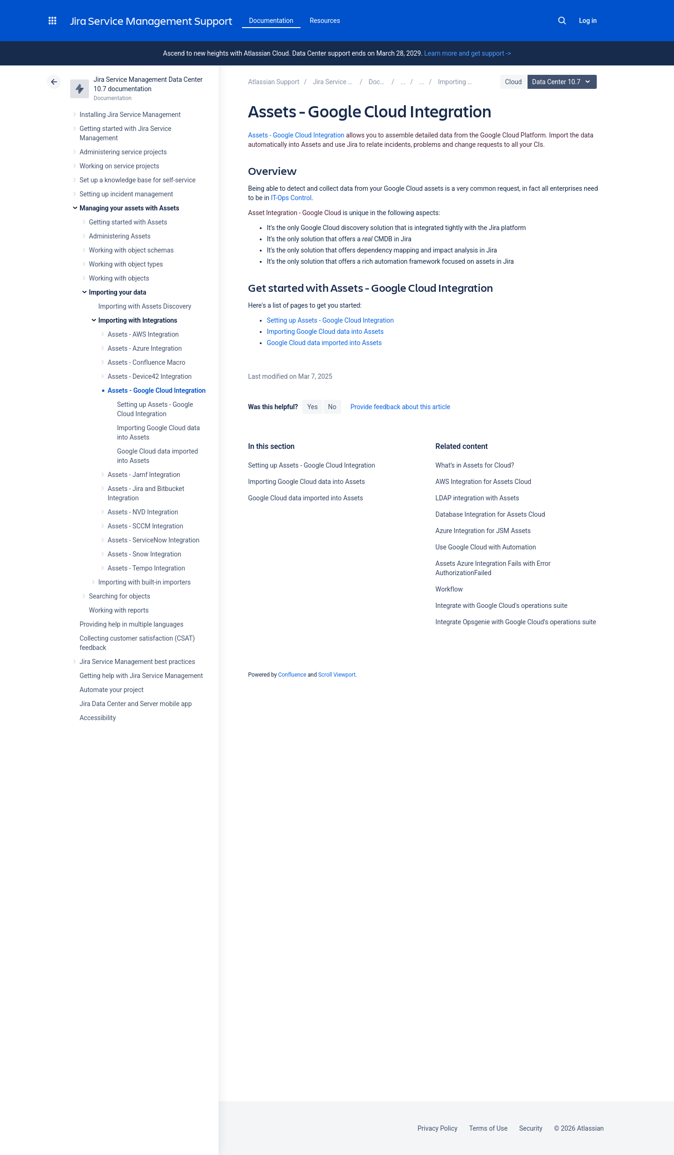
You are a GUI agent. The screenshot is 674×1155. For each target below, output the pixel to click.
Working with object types (126, 264)
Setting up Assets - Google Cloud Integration (330, 320)
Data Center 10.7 (563, 82)
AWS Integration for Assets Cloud (483, 481)
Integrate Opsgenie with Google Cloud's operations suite (515, 622)
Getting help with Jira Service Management (141, 675)
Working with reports (119, 610)
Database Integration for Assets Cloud (490, 514)
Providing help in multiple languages (131, 624)
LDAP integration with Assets (477, 498)
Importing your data (117, 292)
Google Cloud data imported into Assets (324, 342)
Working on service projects (119, 166)
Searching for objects (119, 596)
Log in (588, 20)
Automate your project (112, 689)
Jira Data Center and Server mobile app (136, 703)
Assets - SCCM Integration (145, 526)
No (332, 407)
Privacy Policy (437, 1128)
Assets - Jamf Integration (144, 474)
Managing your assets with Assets (129, 208)
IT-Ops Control (291, 198)
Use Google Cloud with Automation (485, 547)
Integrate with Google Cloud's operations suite (501, 605)
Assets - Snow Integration (144, 554)
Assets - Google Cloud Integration (156, 390)
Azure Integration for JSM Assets (482, 530)
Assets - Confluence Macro (146, 362)
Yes (312, 407)
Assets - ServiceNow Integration (153, 540)
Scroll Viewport (337, 674)
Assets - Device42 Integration (149, 376)
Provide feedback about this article (400, 407)
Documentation (271, 20)
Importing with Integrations (137, 320)
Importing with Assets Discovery (144, 306)
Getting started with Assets (128, 222)
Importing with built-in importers (144, 582)
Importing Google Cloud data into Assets (325, 331)
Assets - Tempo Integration (146, 568)
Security (530, 1128)
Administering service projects (123, 152)
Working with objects (119, 278)
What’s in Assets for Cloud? (474, 465)
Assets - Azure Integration (145, 348)
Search (562, 20)
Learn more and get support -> (467, 53)
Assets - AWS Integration (143, 334)
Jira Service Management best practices (137, 661)
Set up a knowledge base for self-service (138, 180)
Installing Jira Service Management (130, 114)
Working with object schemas (131, 250)
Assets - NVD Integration (143, 512)
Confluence (292, 674)
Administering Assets (120, 236)
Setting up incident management (126, 194)
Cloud (513, 82)
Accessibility (98, 718)
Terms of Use (488, 1128)
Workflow (448, 589)
